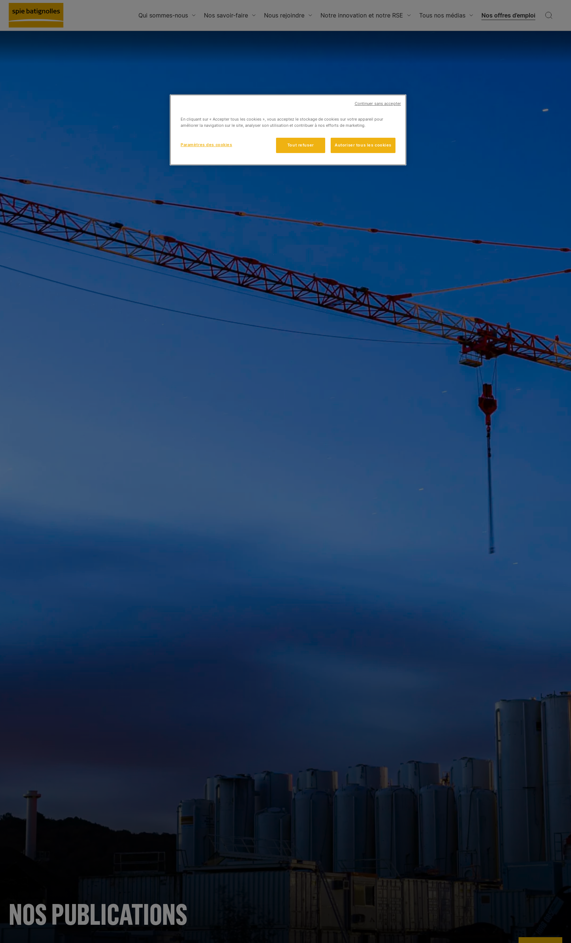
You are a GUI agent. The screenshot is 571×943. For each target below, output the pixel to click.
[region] (288, 129)
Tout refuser (300, 145)
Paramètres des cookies (206, 144)
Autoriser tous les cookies (363, 145)
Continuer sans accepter (378, 103)
